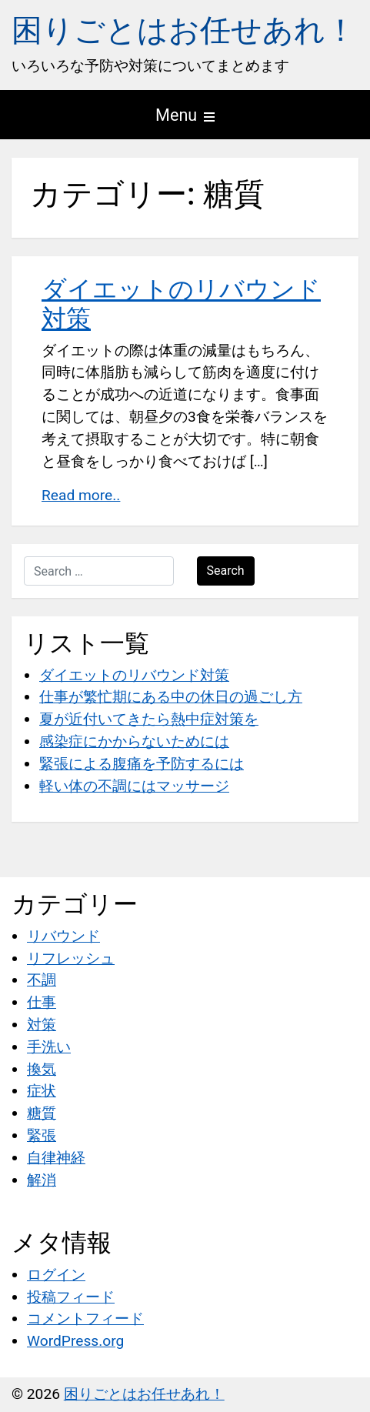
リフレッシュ (71, 958)
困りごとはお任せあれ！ (184, 30)
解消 (41, 1180)
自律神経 (56, 1158)
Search (226, 570)
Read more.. (81, 495)
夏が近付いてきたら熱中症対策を (148, 719)
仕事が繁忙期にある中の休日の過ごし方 (170, 697)
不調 (41, 980)
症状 (41, 1091)
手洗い (49, 1047)
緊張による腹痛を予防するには (141, 764)
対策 (41, 1024)
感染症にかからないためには (134, 741)
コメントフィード (85, 1318)
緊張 (41, 1135)
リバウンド (63, 936)
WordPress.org (75, 1341)
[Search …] (99, 571)
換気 (41, 1069)
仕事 (41, 1002)
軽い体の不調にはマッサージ (134, 786)
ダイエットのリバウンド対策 (134, 675)
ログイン (56, 1274)
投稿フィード (71, 1297)
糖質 (41, 1113)
